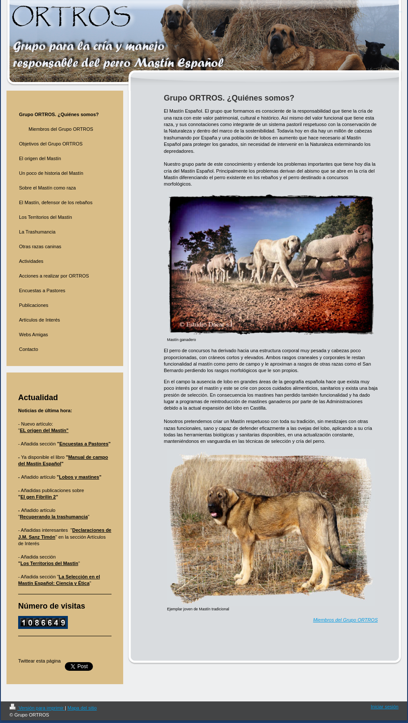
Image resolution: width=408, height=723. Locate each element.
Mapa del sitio (82, 707)
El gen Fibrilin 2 (38, 496)
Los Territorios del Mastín (49, 563)
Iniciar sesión (384, 706)
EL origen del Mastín (43, 430)
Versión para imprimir (37, 707)
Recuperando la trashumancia (54, 516)
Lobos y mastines (79, 477)
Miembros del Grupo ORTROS (345, 619)
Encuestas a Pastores (83, 443)
